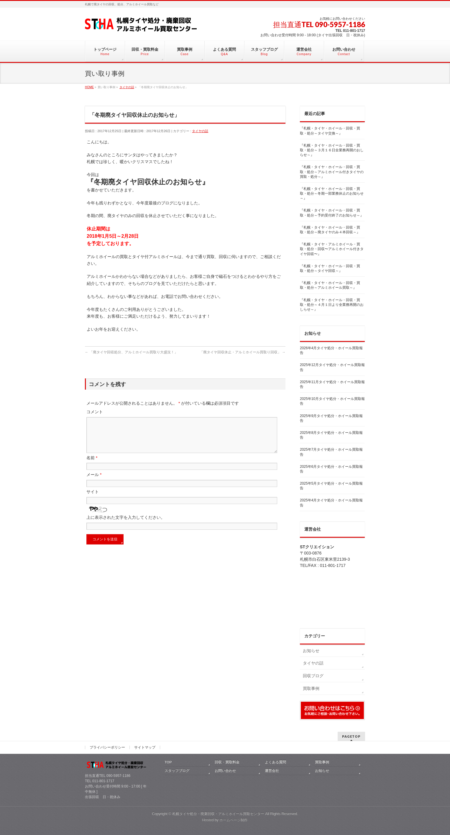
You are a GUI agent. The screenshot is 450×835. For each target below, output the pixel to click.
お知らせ (311, 650)
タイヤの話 (200, 131)
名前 (91, 464)
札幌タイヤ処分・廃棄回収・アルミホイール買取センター (218, 814)
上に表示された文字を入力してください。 (125, 524)
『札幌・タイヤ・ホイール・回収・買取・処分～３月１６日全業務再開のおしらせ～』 (332, 150)
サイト (92, 498)
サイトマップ (144, 747)
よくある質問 (275, 762)
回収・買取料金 (227, 762)
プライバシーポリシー (107, 747)
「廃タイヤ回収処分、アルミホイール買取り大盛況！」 (131, 352)
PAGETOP (351, 736)
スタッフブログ (177, 771)
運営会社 (272, 771)
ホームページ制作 (233, 820)
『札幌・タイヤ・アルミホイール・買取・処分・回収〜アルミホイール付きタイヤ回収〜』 (332, 249)
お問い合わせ (225, 771)
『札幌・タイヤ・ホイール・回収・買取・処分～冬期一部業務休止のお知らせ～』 (332, 193)
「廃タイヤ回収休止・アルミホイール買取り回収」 (242, 352)
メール (93, 481)
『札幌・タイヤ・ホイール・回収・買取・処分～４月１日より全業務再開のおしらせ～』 (332, 304)
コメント (94, 411)
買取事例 (311, 688)
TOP (168, 762)
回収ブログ (313, 675)
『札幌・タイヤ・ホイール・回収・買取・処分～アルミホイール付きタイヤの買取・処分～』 (332, 171)
